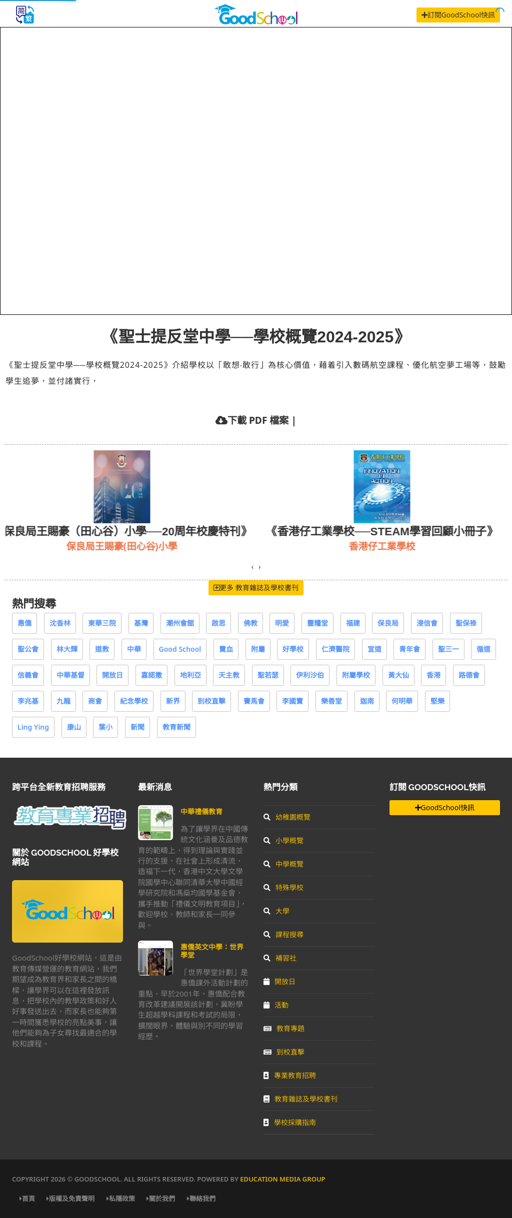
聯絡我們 (201, 1198)
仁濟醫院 (336, 649)
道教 (102, 649)
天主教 (229, 675)
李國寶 (292, 701)
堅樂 (437, 701)
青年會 (409, 649)
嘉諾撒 (151, 675)
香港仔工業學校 (395, 546)
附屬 (258, 649)
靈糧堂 (317, 623)
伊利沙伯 (310, 675)
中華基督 (70, 675)
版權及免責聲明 (70, 1198)
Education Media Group (282, 1179)
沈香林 (60, 623)
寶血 (226, 649)
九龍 (63, 701)
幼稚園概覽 (287, 817)
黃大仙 (398, 675)
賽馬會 (254, 701)
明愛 (282, 623)
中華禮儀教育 (201, 811)
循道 (483, 649)
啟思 (219, 623)
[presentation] (253, 567)
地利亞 (190, 675)
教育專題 (284, 1028)
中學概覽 (284, 864)
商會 (95, 701)
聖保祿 (466, 623)
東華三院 (102, 623)
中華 (134, 649)
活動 (276, 1005)
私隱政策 (120, 1198)
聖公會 (28, 649)
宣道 (375, 649)
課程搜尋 (284, 934)
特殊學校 (284, 887)
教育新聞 (176, 727)
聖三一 (448, 649)
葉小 (105, 727)
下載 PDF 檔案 (258, 420)
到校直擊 (212, 701)
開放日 (112, 675)
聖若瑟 (268, 675)
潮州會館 (180, 623)
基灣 (141, 623)
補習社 (280, 958)
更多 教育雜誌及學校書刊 (256, 587)
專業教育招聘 (290, 1075)
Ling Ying (33, 727)
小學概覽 (284, 840)
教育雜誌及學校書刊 (301, 1099)
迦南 (367, 701)
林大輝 (67, 649)
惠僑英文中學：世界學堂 (212, 951)
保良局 (388, 623)
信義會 (28, 675)
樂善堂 (331, 701)
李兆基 (28, 701)
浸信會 (427, 623)
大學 (277, 911)
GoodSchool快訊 (444, 807)
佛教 (251, 623)
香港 (433, 675)
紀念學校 (134, 701)
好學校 (293, 649)
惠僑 (25, 623)
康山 (74, 727)
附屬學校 (356, 675)
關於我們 (160, 1198)
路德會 (469, 675)
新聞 (137, 727)
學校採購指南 (290, 1122)
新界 (173, 701)
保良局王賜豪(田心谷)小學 (135, 546)
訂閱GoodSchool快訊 (458, 14)
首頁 (27, 1198)
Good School (180, 649)
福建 (353, 623)
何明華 (402, 701)
